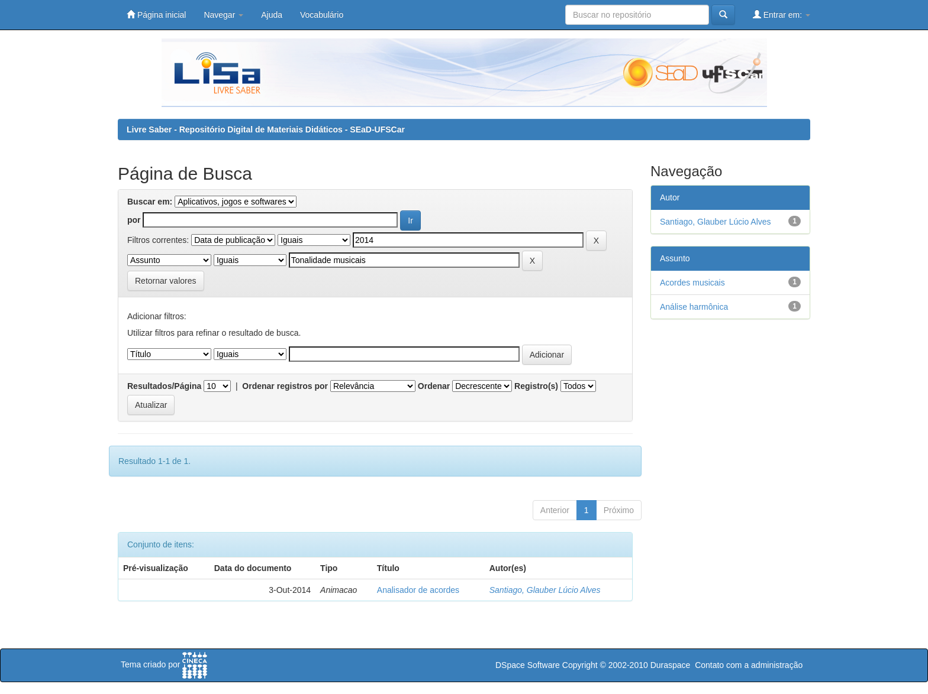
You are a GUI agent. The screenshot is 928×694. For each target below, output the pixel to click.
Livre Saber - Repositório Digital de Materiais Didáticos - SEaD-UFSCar (266, 129)
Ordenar (434, 386)
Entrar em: (781, 14)
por (134, 220)
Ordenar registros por (285, 386)
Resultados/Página (164, 386)
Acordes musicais (692, 282)
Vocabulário (321, 15)
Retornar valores (165, 281)
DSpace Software (527, 665)
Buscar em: (149, 201)
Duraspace (670, 665)
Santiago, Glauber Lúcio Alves (545, 590)
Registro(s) (536, 386)
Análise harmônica (694, 307)
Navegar (223, 15)
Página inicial (156, 14)
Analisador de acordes (418, 590)
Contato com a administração (749, 665)
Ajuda (271, 15)
